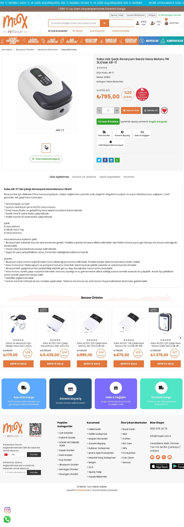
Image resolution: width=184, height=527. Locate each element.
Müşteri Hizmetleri (98, 437)
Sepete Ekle (131, 110)
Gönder (34, 453)
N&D (125, 433)
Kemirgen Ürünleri (68, 468)
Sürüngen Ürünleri (68, 473)
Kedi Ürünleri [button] (52, 40)
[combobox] (6, 453)
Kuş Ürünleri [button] (71, 40)
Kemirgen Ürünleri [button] (111, 40)
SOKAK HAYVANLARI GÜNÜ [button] (13, 40)
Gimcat (127, 461)
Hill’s (125, 447)
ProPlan (126, 437)
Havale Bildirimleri (136, 15)
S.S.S (91, 466)
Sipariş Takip (116, 15)
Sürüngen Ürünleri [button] (131, 40)
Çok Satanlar (97, 30)
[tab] (59, 177)
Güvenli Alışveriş (97, 442)
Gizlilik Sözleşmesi (98, 433)
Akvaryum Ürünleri (69, 463)
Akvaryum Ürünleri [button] (91, 40)
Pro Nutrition (129, 452)
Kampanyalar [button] (175, 40)
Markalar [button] (152, 40)
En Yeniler (78, 30)
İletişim (152, 15)
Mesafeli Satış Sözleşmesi (101, 456)
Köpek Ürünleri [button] (33, 40)
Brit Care (127, 442)
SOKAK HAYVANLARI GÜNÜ (69, 443)
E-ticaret (81, 489)
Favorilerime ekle (164, 110)
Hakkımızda (95, 428)
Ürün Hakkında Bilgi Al (46, 158)
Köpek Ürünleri (66, 449)
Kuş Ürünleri (65, 458)
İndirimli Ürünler (120, 30)
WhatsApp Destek (169, 15)
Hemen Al (150, 110)
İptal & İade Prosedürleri (101, 452)
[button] (171, 23)
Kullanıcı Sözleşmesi (99, 447)
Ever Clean (128, 456)
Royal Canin (129, 428)
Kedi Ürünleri (65, 454)
